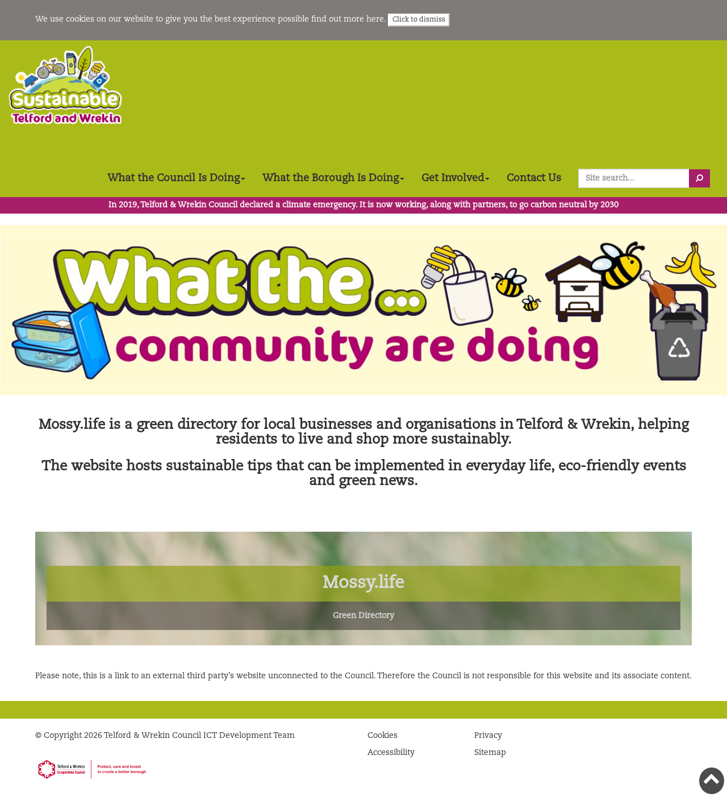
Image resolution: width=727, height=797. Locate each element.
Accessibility (391, 753)
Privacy (488, 736)
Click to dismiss (418, 19)
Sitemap (490, 753)
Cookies (382, 736)
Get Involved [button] (455, 178)
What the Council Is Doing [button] (176, 178)
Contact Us (534, 178)
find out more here (347, 19)
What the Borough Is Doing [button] (333, 178)
